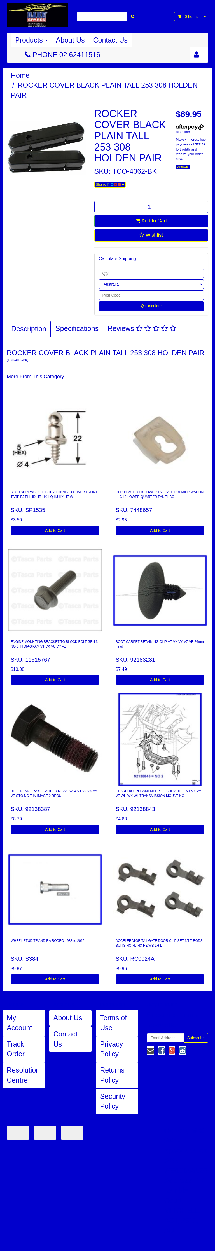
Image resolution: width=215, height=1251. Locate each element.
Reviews (142, 328)
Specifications (77, 328)
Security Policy (112, 1101)
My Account (19, 1023)
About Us (70, 40)
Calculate (151, 306)
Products (31, 40)
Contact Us (110, 40)
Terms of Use (113, 1023)
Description (28, 329)
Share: (110, 185)
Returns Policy (112, 1075)
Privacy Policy (111, 1049)
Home (20, 75)
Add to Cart (151, 221)
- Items (188, 16)
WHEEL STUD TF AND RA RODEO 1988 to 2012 (48, 941)
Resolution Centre (23, 1075)
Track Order (16, 1049)
